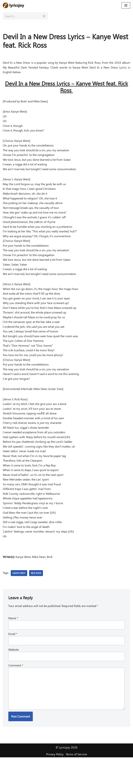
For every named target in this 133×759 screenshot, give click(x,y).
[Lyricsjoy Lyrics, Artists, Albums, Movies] (14, 5)
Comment (15, 666)
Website (13, 651)
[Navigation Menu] (126, 5)
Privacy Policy (55, 756)
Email (12, 635)
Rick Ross (36, 574)
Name (13, 619)
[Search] (21, 16)
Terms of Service (76, 756)
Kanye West (19, 574)
